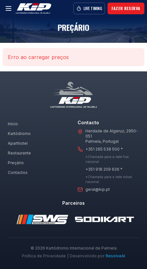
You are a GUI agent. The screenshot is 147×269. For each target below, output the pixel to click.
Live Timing (89, 8)
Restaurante (19, 153)
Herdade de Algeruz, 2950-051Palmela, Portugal (111, 136)
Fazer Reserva (125, 8)
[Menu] (8, 8)
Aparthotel (18, 143)
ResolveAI (115, 255)
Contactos (18, 172)
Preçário (16, 162)
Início (13, 123)
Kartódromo (19, 133)
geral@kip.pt (97, 189)
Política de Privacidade (44, 255)
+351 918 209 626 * (104, 169)
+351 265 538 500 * (104, 149)
